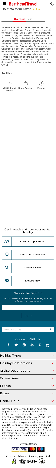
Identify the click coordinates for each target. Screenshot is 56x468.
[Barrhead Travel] (28, 4)
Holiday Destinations (27, 363)
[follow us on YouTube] (32, 346)
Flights (27, 386)
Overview (24, 19)
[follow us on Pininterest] (40, 346)
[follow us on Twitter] (16, 346)
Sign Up (28, 315)
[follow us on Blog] (47, 346)
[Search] (51, 329)
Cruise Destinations (27, 370)
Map (35, 19)
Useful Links (27, 401)
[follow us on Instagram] (24, 346)
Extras (27, 393)
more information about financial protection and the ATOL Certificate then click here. (25, 436)
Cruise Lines (27, 378)
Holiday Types (27, 355)
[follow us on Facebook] (8, 346)
